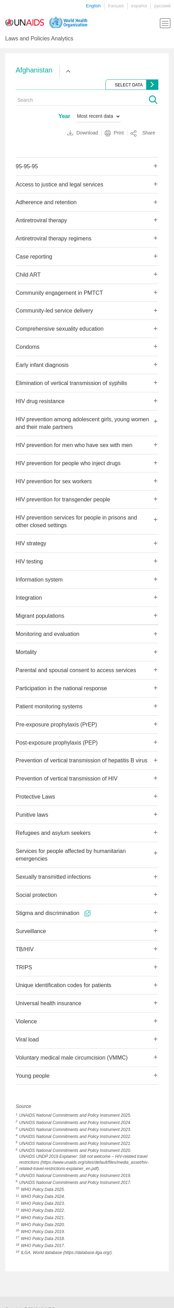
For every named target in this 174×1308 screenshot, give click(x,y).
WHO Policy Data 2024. (43, 1196)
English (93, 5)
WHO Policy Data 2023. (43, 1203)
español (139, 5)
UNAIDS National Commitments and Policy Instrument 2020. (75, 1150)
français (116, 5)
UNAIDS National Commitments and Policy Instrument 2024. (75, 1122)
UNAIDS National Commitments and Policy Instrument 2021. (75, 1143)
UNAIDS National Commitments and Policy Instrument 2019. (75, 1175)
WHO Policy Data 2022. (43, 1210)
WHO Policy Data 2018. (43, 1238)
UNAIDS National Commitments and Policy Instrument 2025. (75, 1115)
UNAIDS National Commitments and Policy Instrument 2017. (75, 1182)
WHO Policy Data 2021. (43, 1217)
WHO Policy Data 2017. (43, 1245)
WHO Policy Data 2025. (43, 1189)
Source (23, 1106)
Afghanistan (34, 70)
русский (162, 5)
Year (64, 116)
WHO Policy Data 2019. (43, 1231)
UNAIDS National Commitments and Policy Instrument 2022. (75, 1136)
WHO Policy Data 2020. (43, 1224)
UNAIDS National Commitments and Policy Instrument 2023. (75, 1129)
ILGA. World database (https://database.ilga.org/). (67, 1252)
